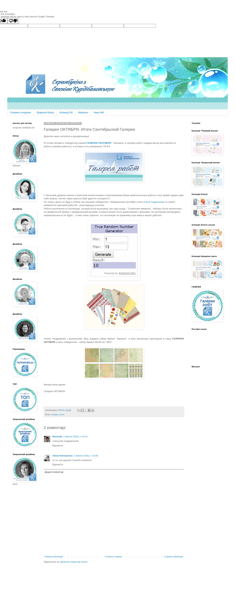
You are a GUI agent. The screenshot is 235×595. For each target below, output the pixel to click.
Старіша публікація (173, 556)
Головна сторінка (20, 112)
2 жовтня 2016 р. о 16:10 (75, 436)
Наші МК (99, 112)
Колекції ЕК (66, 112)
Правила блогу (45, 112)
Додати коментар (54, 472)
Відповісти (57, 445)
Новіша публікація (54, 556)
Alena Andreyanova (62, 455)
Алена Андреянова (153, 202)
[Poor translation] (13, 21)
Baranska (57, 436)
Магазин (83, 112)
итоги (61, 414)
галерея (54, 414)
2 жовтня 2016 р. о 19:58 (86, 455)
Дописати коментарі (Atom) (73, 562)
